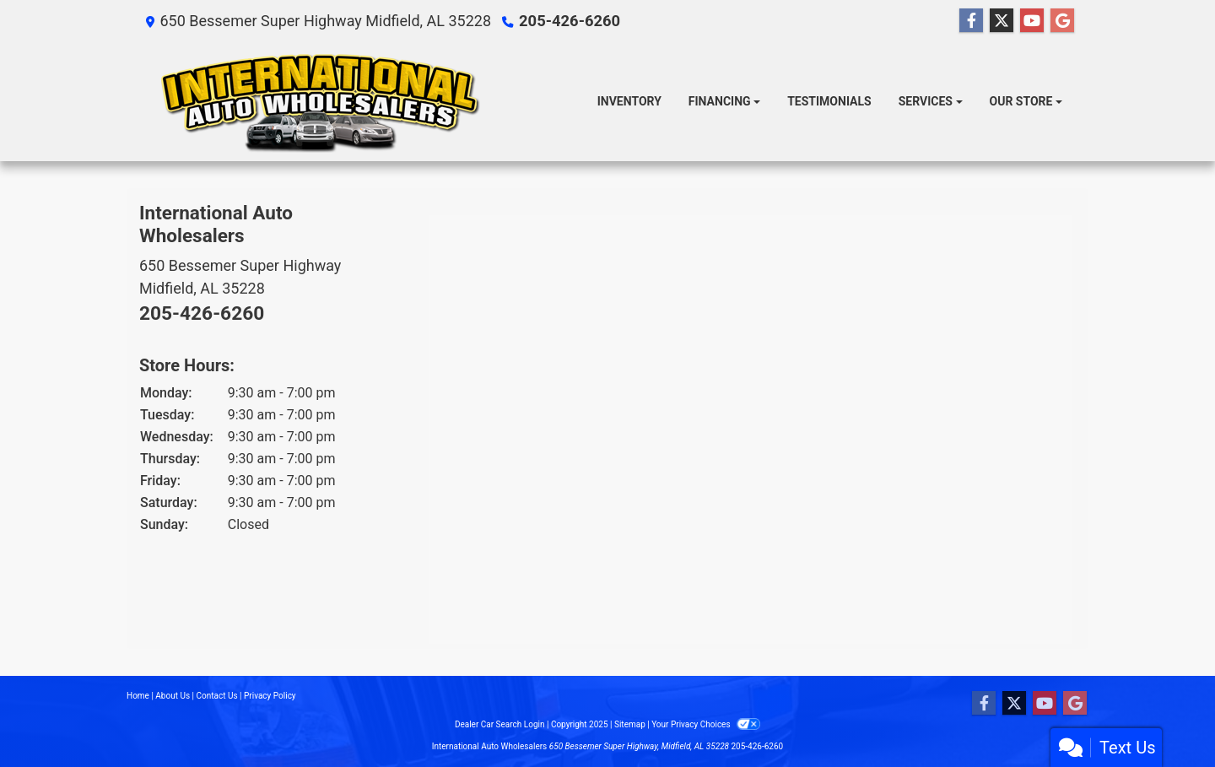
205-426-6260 (568, 21)
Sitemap (629, 724)
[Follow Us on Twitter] (1001, 21)
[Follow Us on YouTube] (1032, 21)
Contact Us (217, 695)
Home (138, 695)
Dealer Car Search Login (500, 724)
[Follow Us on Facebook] (971, 21)
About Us (172, 695)
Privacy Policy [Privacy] (270, 695)
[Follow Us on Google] (1062, 21)
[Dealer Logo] (318, 101)
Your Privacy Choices (705, 724)
